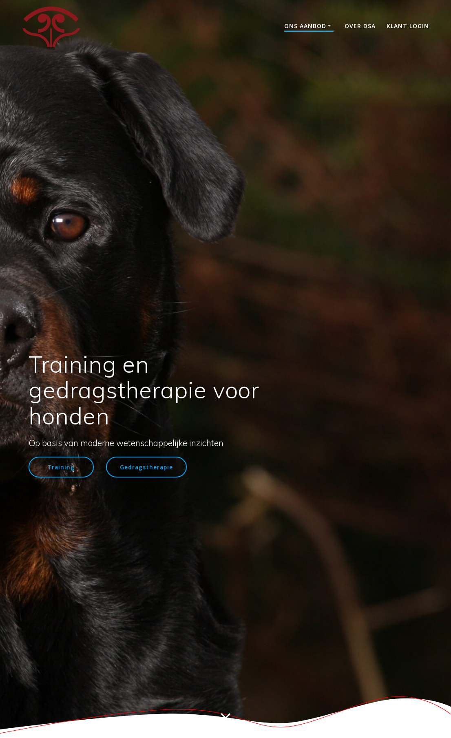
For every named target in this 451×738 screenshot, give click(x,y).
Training (61, 467)
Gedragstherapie (146, 467)
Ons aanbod (305, 26)
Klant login (408, 26)
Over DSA (360, 26)
